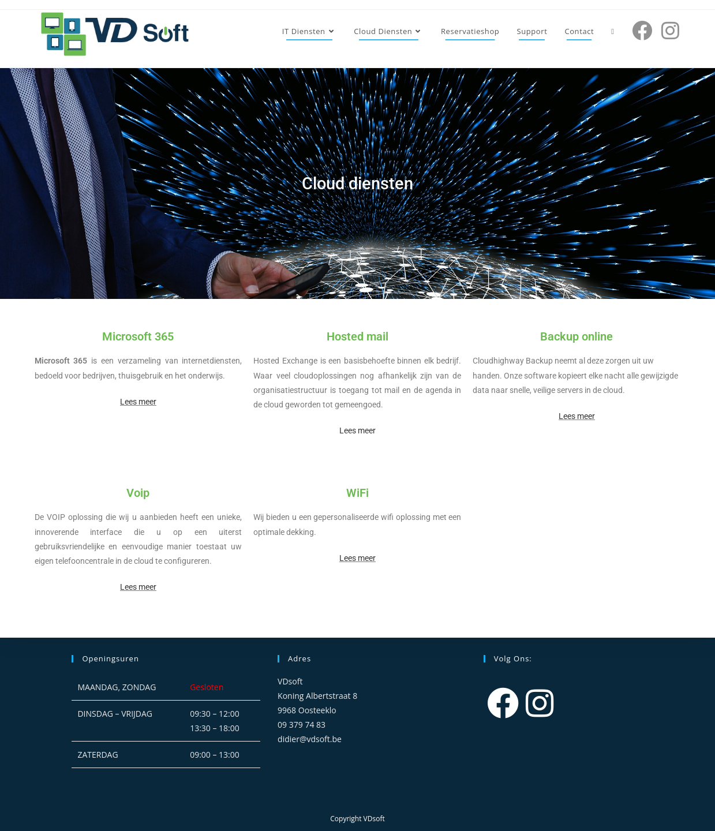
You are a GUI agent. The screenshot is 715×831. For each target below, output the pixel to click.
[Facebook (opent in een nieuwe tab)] (642, 30)
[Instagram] (539, 702)
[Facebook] (503, 702)
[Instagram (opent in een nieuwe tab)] (670, 30)
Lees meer (138, 401)
